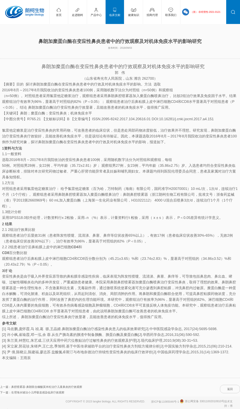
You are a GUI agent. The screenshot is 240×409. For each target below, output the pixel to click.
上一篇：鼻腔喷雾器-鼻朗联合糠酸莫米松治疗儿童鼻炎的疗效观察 (41, 386)
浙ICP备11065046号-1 (165, 401)
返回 (230, 389)
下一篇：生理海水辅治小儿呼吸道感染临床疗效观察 (32, 392)
